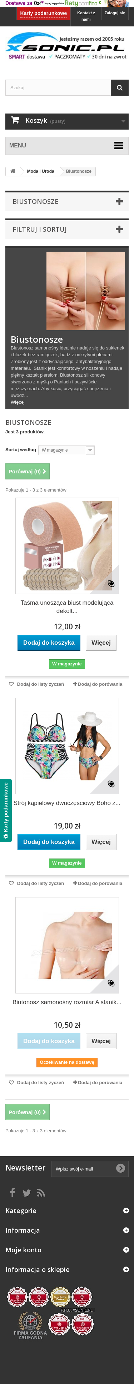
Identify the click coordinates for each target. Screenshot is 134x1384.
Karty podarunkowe (43, 13)
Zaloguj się (115, 13)
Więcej (18, 402)
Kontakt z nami (86, 16)
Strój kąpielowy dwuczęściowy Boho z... (67, 803)
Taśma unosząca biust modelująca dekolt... (67, 606)
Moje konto (23, 1249)
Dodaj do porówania (100, 684)
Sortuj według (20, 449)
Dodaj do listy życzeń (40, 684)
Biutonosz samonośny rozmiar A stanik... (67, 1002)
